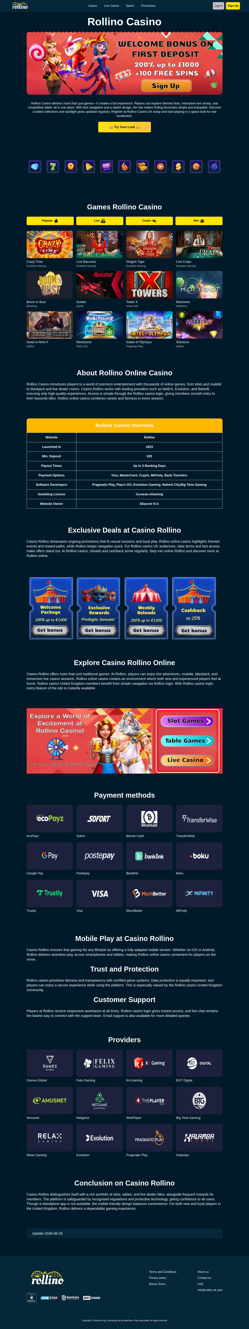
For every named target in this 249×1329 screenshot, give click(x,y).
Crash (149, 221)
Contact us (204, 1277)
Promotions (148, 5)
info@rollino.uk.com (210, 1290)
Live (99, 221)
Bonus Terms (157, 1284)
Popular (50, 221)
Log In (218, 5)
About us (203, 1271)
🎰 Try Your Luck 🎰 (124, 127)
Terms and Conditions (162, 1271)
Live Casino (111, 5)
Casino (92, 5)
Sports (130, 5)
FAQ (200, 1284)
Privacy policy (157, 1277)
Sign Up (233, 5)
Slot (198, 221)
